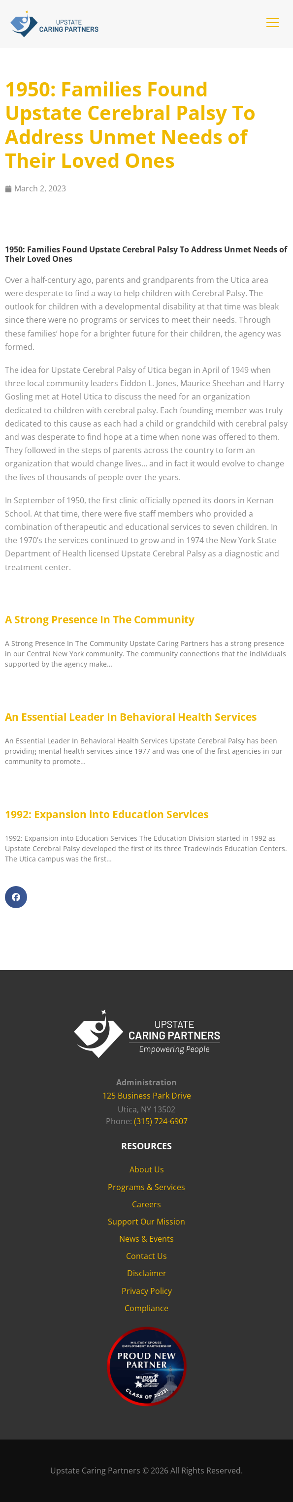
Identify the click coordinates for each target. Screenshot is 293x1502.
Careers (146, 1204)
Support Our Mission (146, 1221)
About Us (147, 1169)
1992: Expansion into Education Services (106, 814)
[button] (272, 23)
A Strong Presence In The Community (100, 619)
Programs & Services (146, 1187)
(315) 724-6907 (161, 1121)
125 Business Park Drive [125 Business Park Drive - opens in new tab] (146, 1095)
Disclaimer (146, 1273)
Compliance (146, 1308)
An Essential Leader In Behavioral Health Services (131, 717)
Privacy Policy (147, 1291)
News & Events (146, 1238)
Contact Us (146, 1256)
